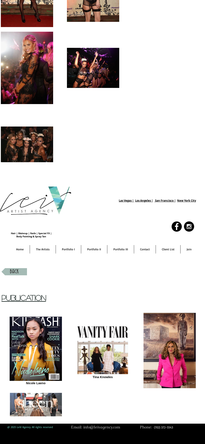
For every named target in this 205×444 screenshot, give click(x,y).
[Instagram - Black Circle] (189, 226)
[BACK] (14, 271)
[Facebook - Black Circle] (177, 226)
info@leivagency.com (101, 427)
